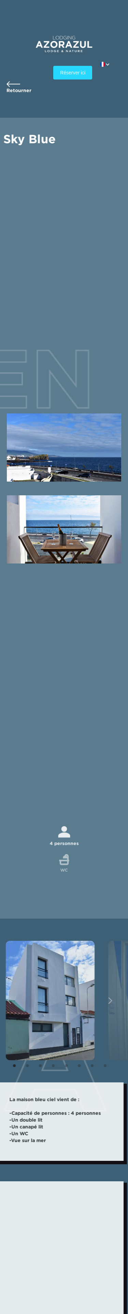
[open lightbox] (48, 1000)
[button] (108, 64)
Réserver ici (72, 72)
